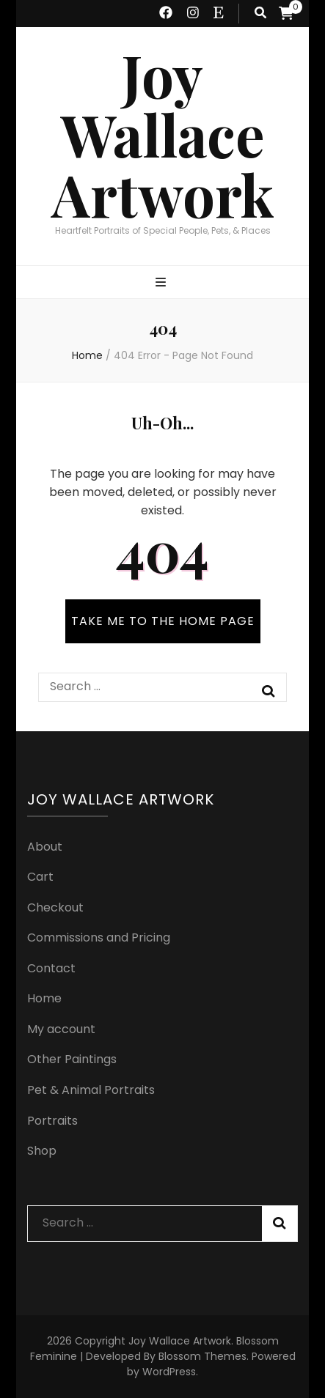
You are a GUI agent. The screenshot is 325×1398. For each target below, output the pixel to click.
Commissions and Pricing (98, 937)
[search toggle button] (260, 13)
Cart (40, 876)
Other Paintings (72, 1059)
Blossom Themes (202, 1356)
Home (44, 998)
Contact (51, 968)
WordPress (169, 1371)
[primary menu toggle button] (162, 283)
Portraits (52, 1120)
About (44, 846)
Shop (41, 1150)
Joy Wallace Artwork (162, 135)
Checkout (55, 907)
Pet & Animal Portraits (91, 1089)
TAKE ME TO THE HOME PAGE (163, 621)
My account (61, 1029)
